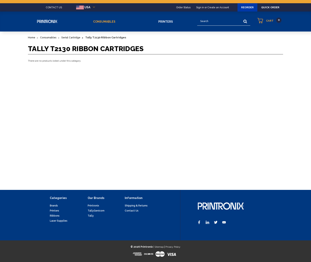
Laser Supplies (58, 220)
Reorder (239, 7)
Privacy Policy (172, 246)
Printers (165, 21)
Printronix (93, 205)
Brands (54, 205)
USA (86, 7)
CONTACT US (54, 7)
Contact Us (131, 210)
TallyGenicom (96, 210)
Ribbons (55, 215)
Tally (91, 215)
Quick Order (267, 7)
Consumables (104, 21)
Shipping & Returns (136, 205)
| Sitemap (158, 246)
